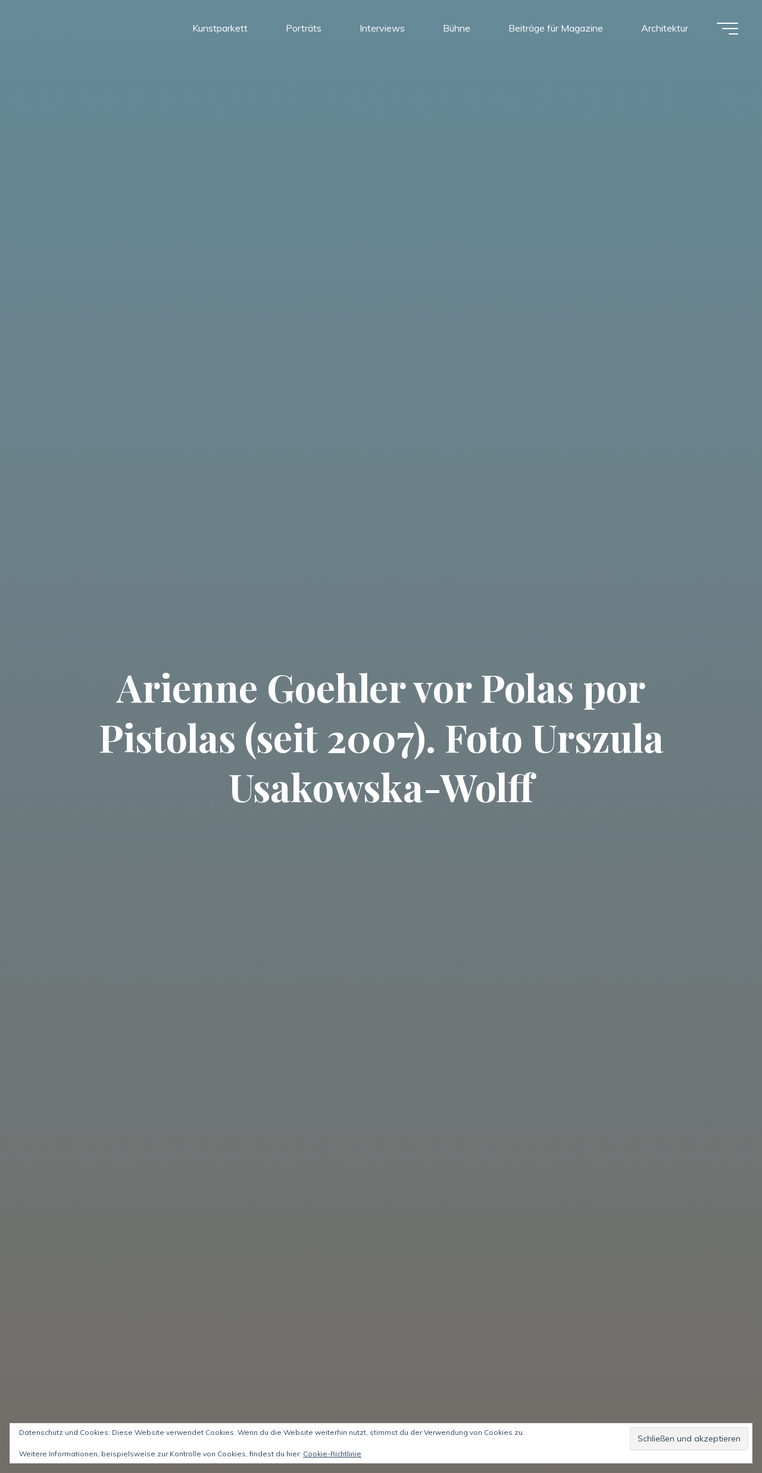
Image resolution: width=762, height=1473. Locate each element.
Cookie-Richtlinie (332, 1453)
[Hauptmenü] (727, 29)
